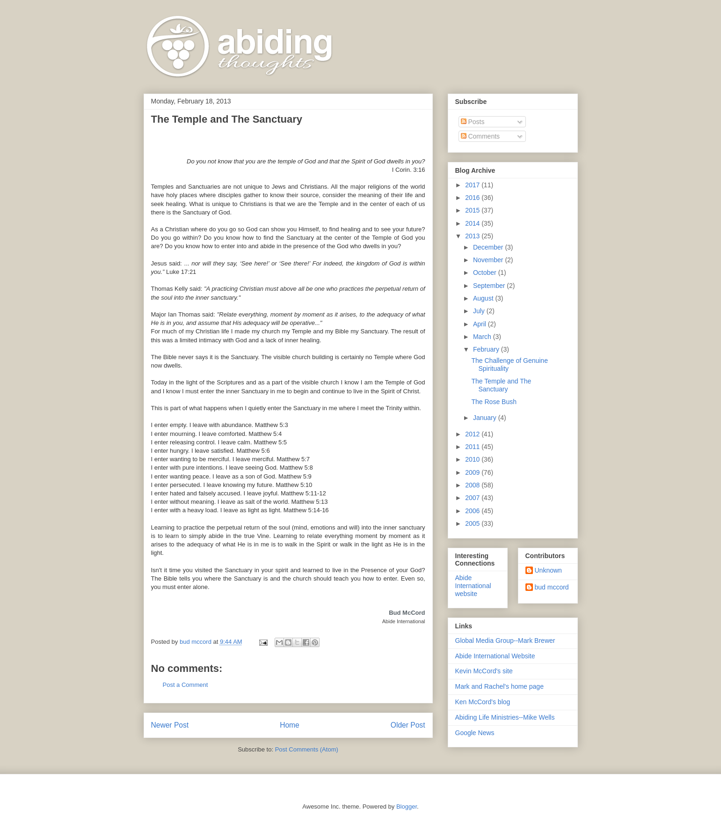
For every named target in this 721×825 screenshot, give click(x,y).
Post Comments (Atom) (306, 749)
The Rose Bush (494, 401)
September (490, 285)
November (489, 260)
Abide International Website (495, 656)
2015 (473, 210)
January (485, 417)
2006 (473, 511)
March (483, 336)
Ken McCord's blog (482, 702)
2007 (473, 497)
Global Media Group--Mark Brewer (505, 640)
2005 (473, 523)
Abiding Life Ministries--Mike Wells (505, 717)
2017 (473, 185)
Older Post (408, 725)
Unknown (548, 570)
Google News (475, 733)
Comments (480, 136)
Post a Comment (185, 684)
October (485, 272)
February (487, 349)
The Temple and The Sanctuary (501, 385)
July (480, 311)
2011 (473, 446)
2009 (473, 472)
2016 (473, 197)
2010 (473, 459)
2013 (473, 236)
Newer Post (170, 725)
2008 (473, 485)
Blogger (406, 806)
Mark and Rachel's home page (499, 686)
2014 (473, 223)
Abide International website (473, 585)
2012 (473, 434)
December (489, 247)
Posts (473, 121)
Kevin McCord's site (484, 671)
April (480, 324)
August (484, 298)
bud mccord (552, 587)
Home (289, 725)
